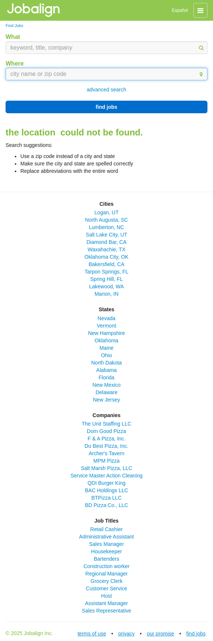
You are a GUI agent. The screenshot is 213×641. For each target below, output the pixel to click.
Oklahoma (107, 340)
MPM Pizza (106, 461)
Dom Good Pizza (106, 431)
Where (15, 63)
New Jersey (106, 400)
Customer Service (106, 588)
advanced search (106, 90)
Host (106, 596)
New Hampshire (106, 333)
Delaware (106, 392)
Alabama (106, 370)
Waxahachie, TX (107, 249)
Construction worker (106, 566)
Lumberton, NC (106, 227)
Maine (106, 348)
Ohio (106, 355)
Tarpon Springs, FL (106, 272)
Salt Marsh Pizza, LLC (106, 468)
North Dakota (106, 363)
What (13, 37)
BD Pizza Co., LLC (106, 505)
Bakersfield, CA (106, 264)
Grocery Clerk (106, 581)
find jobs (106, 107)
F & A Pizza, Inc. (107, 439)
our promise (160, 634)
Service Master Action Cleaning (106, 476)
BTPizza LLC (106, 498)
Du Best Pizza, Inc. (106, 446)
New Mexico (106, 385)
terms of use (91, 634)
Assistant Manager (106, 603)
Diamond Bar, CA (106, 242)
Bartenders (106, 559)
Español (180, 10)
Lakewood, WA (106, 286)
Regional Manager (106, 574)
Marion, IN (106, 294)
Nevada (106, 318)
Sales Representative (106, 611)
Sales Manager (106, 544)
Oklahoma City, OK (106, 257)
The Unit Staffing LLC (107, 424)
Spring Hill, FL (106, 279)
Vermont (106, 326)
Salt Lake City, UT (106, 235)
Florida (106, 377)
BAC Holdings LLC (106, 490)
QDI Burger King (106, 483)
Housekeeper (106, 551)
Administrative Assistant (106, 537)
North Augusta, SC (106, 220)
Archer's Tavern (106, 453)
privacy (126, 634)
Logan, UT (106, 212)
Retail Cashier (106, 529)
